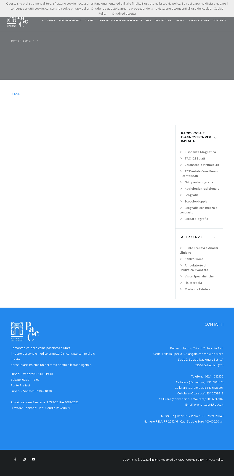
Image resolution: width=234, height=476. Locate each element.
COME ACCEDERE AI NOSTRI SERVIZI (120, 20)
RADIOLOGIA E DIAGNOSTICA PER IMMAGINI (196, 137)
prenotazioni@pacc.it (208, 404)
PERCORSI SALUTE (70, 20)
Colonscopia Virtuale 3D (199, 165)
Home (15, 40)
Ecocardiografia (194, 219)
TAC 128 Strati (192, 158)
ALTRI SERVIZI (192, 237)
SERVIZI (89, 20)
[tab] (199, 137)
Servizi (27, 40)
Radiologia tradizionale (199, 188)
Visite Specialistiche (197, 276)
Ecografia (189, 195)
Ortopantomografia (196, 182)
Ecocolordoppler (194, 201)
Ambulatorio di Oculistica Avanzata (193, 267)
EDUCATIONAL (163, 20)
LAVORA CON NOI (198, 20)
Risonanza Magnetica (198, 152)
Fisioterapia (191, 283)
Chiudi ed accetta (124, 13)
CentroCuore (191, 259)
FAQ (148, 20)
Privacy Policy (214, 459)
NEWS (180, 20)
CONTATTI (219, 20)
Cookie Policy (195, 459)
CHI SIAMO (48, 20)
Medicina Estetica (195, 289)
